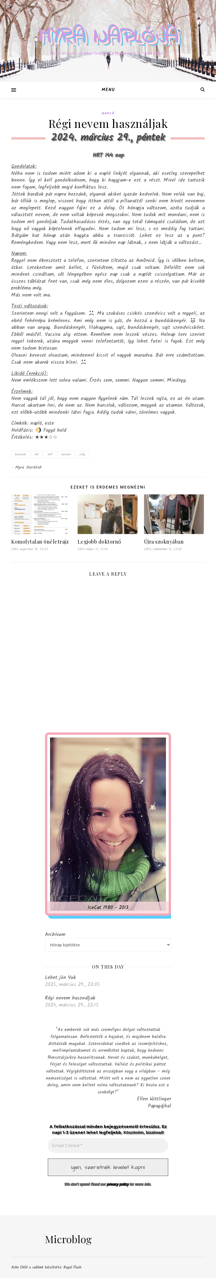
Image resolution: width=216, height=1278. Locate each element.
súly (82, 454)
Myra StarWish (28, 467)
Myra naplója (108, 36)
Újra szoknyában (164, 541)
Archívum (55, 934)
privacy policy (118, 1184)
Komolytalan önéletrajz (40, 541)
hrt (37, 454)
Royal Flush (72, 1267)
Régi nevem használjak (70, 998)
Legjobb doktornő (99, 541)
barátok (20, 454)
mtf (50, 454)
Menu (108, 90)
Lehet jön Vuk (60, 977)
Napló (108, 113)
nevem (66, 454)
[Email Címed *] (108, 1145)
